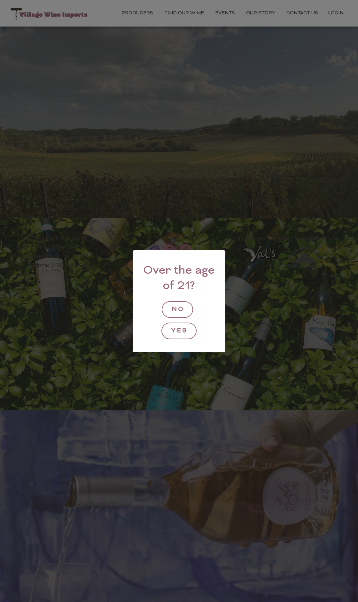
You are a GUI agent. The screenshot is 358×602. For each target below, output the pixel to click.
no (178, 309)
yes (179, 331)
